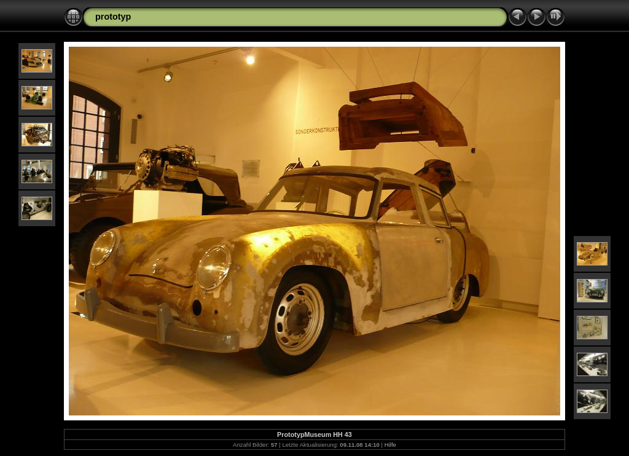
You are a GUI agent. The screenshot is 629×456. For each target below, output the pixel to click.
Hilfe (390, 444)
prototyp (113, 17)
